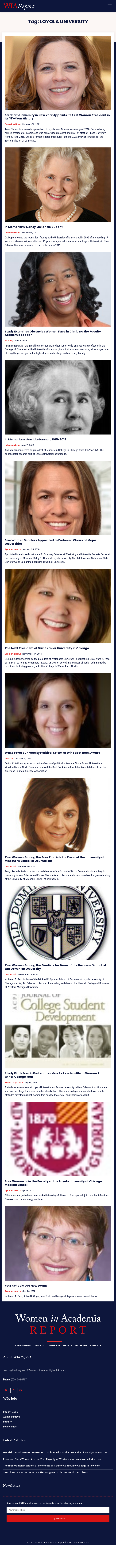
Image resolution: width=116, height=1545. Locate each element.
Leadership (11, 866)
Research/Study (14, 1082)
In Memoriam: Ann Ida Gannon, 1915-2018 (35, 439)
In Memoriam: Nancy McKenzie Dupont (34, 227)
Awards (9, 758)
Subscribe (58, 1518)
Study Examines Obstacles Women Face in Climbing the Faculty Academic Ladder (53, 333)
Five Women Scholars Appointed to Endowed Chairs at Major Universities (50, 542)
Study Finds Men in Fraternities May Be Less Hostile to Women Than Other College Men (55, 1075)
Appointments (13, 549)
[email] (58, 1510)
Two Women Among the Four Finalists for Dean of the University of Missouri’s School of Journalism (54, 859)
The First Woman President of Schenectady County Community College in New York (51, 1465)
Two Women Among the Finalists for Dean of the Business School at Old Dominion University (55, 967)
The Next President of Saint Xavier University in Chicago (47, 648)
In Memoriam (12, 232)
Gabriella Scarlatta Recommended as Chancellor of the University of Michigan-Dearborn (55, 1452)
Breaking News (13, 124)
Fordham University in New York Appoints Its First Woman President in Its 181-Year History (57, 117)
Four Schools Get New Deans (26, 1286)
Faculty (9, 340)
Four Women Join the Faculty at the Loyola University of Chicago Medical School (53, 1183)
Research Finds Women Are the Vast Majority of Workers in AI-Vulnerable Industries (52, 1459)
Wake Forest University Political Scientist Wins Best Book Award (52, 753)
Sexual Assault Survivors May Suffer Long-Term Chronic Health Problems (45, 1472)
